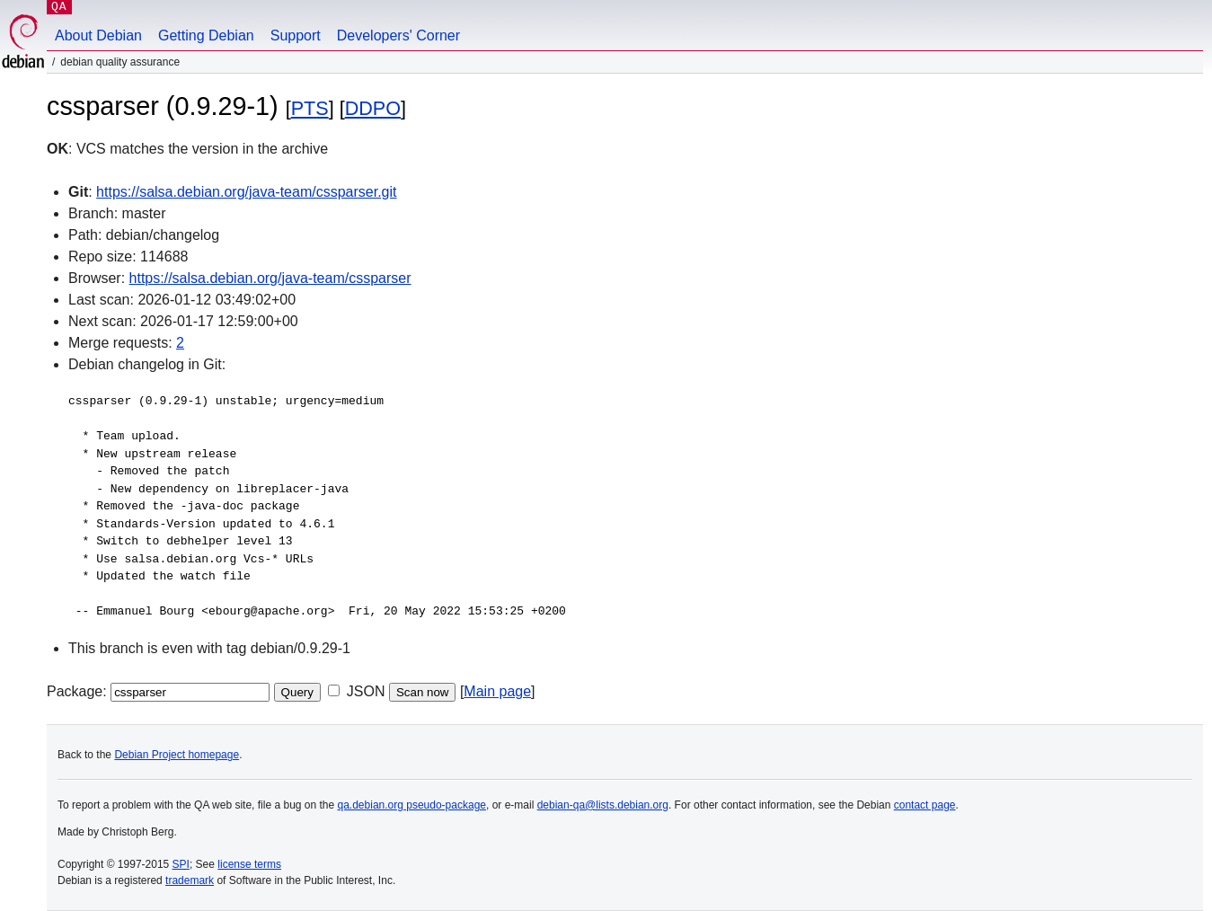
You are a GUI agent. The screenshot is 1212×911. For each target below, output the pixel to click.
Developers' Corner (398, 35)
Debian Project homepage (176, 754)
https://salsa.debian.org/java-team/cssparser (270, 278)
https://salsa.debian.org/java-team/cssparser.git (246, 191)
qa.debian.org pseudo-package (412, 805)
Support (295, 35)
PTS (310, 108)
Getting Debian (206, 35)
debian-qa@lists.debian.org (602, 805)
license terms (249, 864)
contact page (925, 805)
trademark (189, 880)
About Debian (98, 35)
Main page (497, 691)
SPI (181, 864)
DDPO (373, 108)
